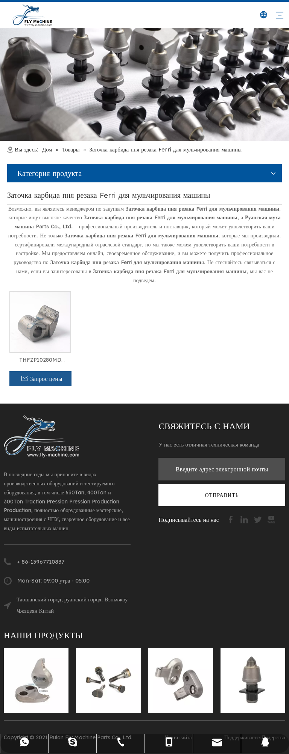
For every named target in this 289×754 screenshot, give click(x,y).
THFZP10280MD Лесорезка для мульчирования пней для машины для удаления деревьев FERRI (40, 360)
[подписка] (222, 495)
